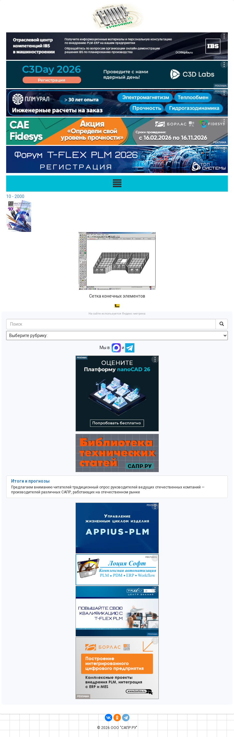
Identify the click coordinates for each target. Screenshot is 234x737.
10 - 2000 (15, 196)
